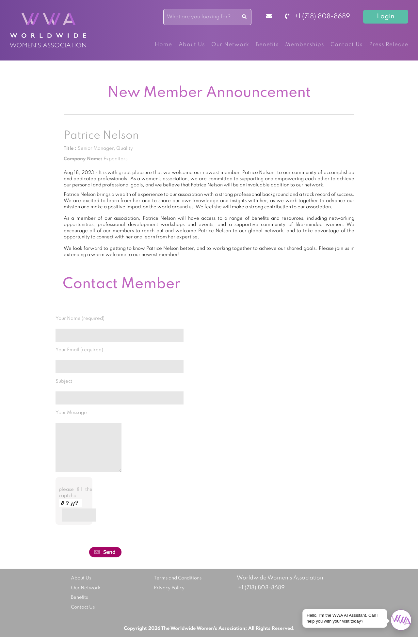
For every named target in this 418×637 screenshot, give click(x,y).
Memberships (304, 44)
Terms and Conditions (177, 578)
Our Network (230, 44)
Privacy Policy (169, 588)
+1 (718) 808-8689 (317, 16)
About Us (192, 44)
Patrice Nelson (101, 135)
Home (163, 44)
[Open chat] (401, 620)
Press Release (388, 44)
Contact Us (346, 44)
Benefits (267, 44)
